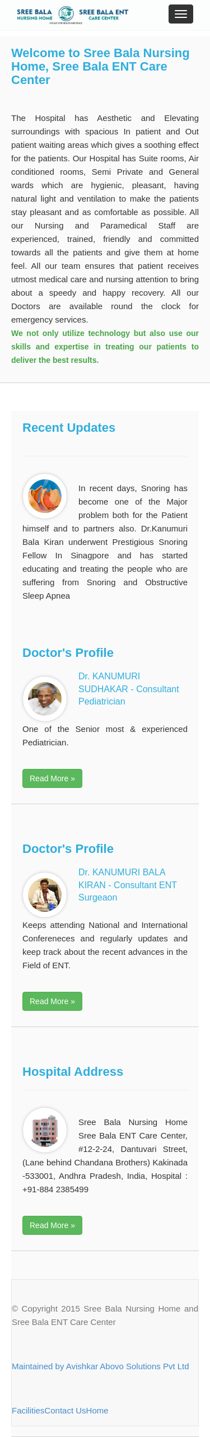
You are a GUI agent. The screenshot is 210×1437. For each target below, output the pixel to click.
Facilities (28, 1410)
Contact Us (65, 1410)
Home (97, 1410)
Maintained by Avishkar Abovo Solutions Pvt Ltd (100, 1366)
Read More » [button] (52, 778)
